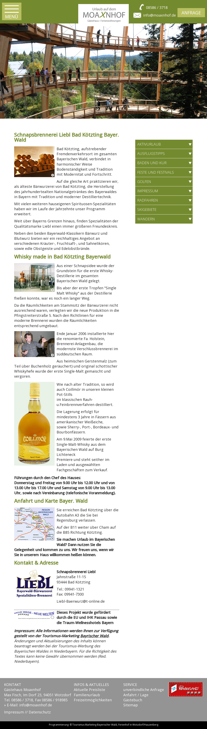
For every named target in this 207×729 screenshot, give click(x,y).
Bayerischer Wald (107, 724)
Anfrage (191, 13)
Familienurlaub (87, 694)
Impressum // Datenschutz (27, 712)
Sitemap (130, 705)
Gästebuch (132, 699)
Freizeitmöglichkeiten (93, 699)
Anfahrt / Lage (135, 694)
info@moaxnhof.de (159, 15)
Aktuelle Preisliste (89, 689)
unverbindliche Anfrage (143, 689)
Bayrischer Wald (94, 635)
